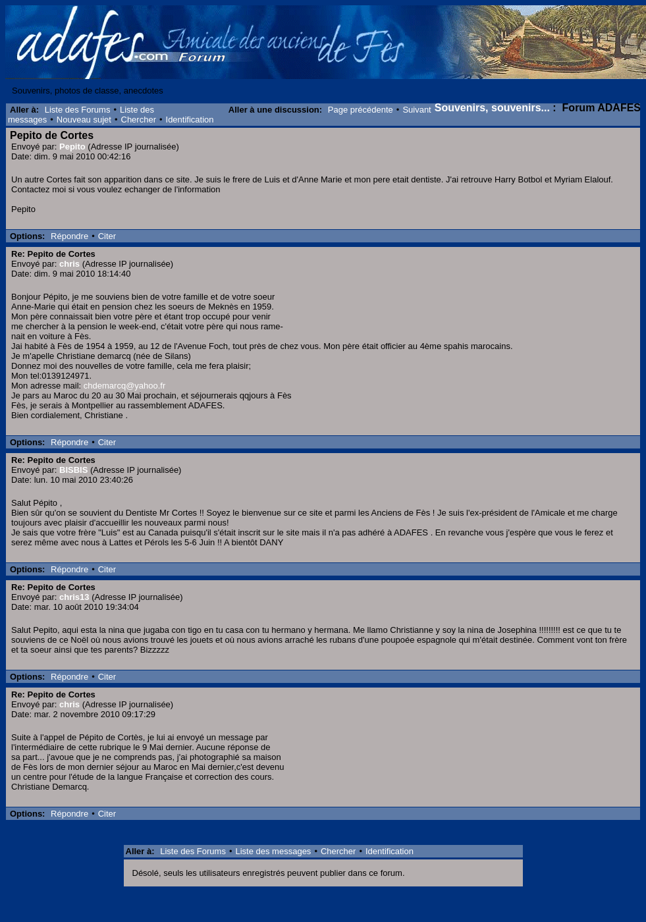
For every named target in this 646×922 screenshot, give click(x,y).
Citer (107, 236)
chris (69, 264)
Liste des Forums (78, 110)
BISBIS (73, 470)
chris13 (74, 597)
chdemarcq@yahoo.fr (124, 386)
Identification (190, 119)
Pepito (72, 146)
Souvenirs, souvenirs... (492, 107)
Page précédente (360, 110)
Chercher (138, 119)
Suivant (416, 110)
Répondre (69, 236)
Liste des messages (273, 851)
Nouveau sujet (84, 119)
